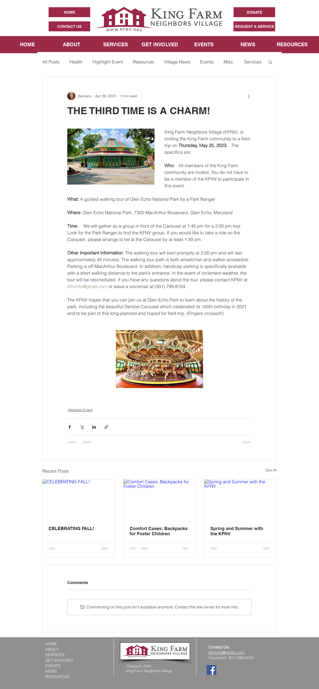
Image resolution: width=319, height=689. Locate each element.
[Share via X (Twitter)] (82, 427)
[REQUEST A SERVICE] (254, 26)
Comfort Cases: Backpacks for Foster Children (159, 531)
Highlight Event (107, 62)
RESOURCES (57, 676)
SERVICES (55, 654)
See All (271, 470)
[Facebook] (211, 670)
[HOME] (69, 12)
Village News (177, 62)
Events (207, 62)
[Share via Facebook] (69, 427)
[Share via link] (106, 427)
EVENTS (53, 665)
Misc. (229, 62)
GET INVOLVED (59, 660)
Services (252, 62)
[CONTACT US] (69, 26)
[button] (270, 62)
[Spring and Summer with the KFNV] (240, 500)
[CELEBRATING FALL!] (79, 500)
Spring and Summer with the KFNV (236, 531)
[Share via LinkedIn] (94, 427)
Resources (143, 62)
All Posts (51, 62)
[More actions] (249, 96)
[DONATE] (254, 12)
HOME (51, 643)
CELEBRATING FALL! (71, 528)
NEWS (51, 671)
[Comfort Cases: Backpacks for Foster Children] (160, 500)
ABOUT (52, 649)
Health (76, 62)
